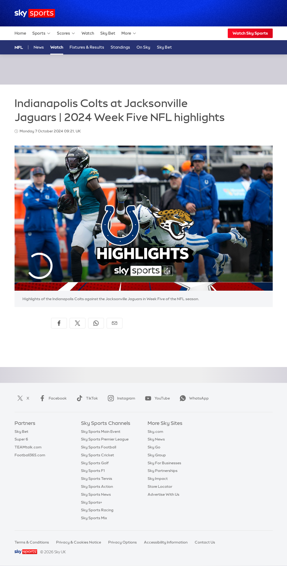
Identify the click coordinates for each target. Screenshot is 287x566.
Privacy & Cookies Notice (78, 542)
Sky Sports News (96, 494)
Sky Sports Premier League (105, 439)
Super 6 (21, 439)
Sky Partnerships (162, 470)
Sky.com (155, 431)
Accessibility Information (166, 542)
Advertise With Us (163, 494)
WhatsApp (193, 398)
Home (20, 33)
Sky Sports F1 (93, 470)
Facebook (52, 398)
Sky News (156, 439)
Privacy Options (122, 542)
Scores (66, 33)
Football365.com (30, 455)
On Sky (143, 47)
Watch (87, 33)
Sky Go (154, 447)
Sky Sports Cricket (97, 455)
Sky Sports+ (91, 502)
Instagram (120, 398)
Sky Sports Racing (97, 510)
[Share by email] (114, 323)
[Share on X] (77, 323)
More (128, 33)
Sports (41, 33)
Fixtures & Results (87, 47)
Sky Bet (107, 33)
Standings (120, 47)
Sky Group (157, 455)
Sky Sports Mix (94, 518)
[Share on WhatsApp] (96, 323)
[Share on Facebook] (59, 323)
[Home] (35, 13)
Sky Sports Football (98, 447)
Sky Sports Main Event (100, 431)
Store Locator (160, 486)
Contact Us (205, 542)
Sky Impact (158, 478)
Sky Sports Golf (95, 463)
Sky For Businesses (164, 463)
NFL (19, 47)
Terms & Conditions (32, 542)
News (39, 47)
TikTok (86, 398)
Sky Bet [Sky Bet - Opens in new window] (164, 47)
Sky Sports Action (97, 486)
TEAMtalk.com (28, 447)
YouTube (156, 398)
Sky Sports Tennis (96, 478)
